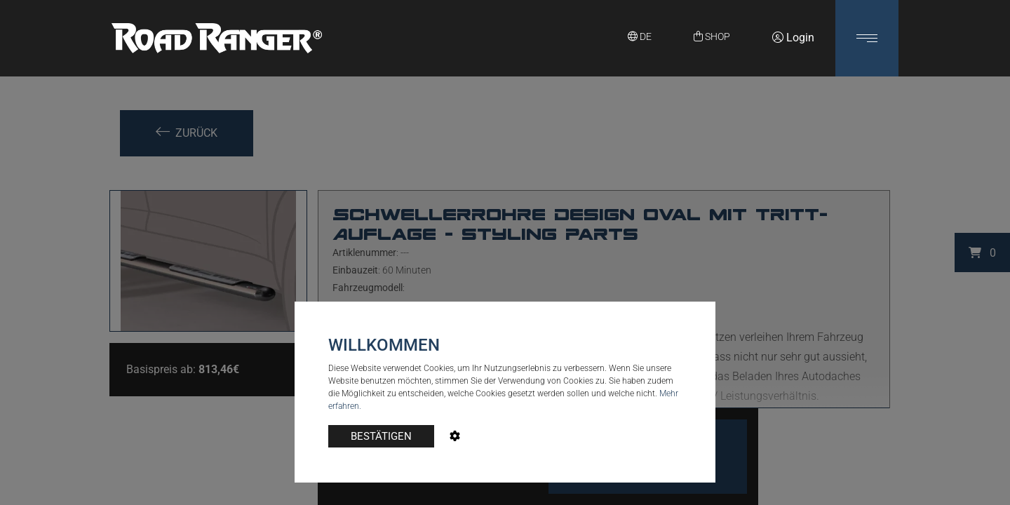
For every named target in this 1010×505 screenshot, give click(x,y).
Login (793, 37)
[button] (866, 38)
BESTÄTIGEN (381, 436)
